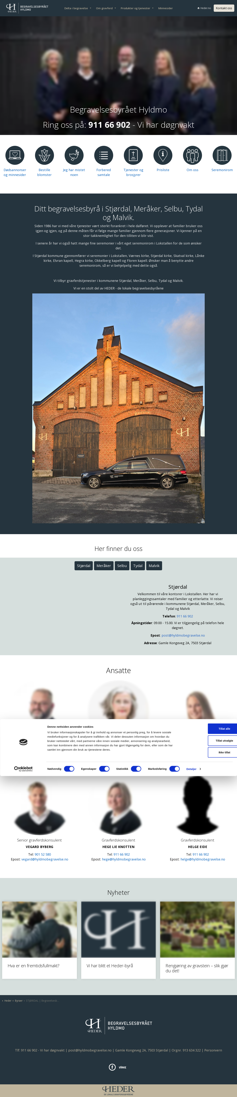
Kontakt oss (224, 8)
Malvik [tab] (154, 565)
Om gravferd (104, 8)
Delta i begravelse (76, 8)
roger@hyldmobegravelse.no (44, 766)
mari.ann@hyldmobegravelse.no (124, 766)
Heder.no (204, 8)
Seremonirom (222, 170)
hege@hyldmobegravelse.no (124, 859)
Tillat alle (207, 1049)
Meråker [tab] (104, 565)
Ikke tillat (207, 1073)
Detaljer (191, 1089)
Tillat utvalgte (207, 1061)
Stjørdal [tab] (83, 565)
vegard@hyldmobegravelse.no (44, 859)
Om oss (192, 170)
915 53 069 (201, 761)
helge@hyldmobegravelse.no (203, 859)
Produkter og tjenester (135, 8)
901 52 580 (43, 854)
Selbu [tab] (122, 565)
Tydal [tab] (137, 565)
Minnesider (165, 8)
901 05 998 (43, 761)
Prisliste (163, 170)
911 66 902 (185, 616)
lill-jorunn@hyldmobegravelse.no (202, 766)
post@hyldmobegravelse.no (183, 635)
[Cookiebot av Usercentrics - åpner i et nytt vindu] (23, 1090)
